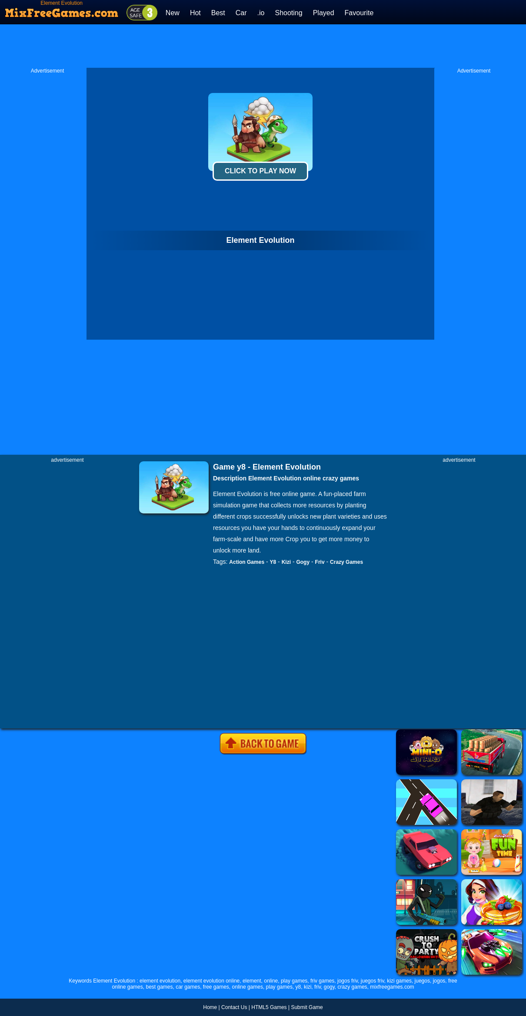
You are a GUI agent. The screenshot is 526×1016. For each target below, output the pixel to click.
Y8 (273, 562)
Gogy (303, 562)
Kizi (286, 562)
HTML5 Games (268, 1007)
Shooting (288, 13)
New (173, 13)
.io (261, 13)
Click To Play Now (260, 171)
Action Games (246, 562)
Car (241, 13)
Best (218, 13)
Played (323, 13)
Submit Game (307, 1007)
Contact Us (234, 1007)
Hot (195, 13)
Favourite (359, 13)
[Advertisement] (263, 46)
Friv (320, 562)
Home (210, 1007)
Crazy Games (346, 562)
